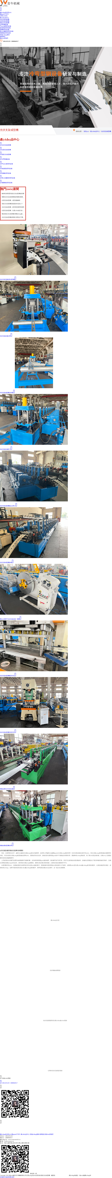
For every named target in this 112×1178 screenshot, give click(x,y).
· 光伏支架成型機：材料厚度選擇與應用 (12, 207)
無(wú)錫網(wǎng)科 (85, 1175)
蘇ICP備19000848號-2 (62, 1175)
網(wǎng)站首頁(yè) (5, 12)
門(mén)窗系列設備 (5, 26)
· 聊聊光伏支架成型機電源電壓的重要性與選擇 (13, 197)
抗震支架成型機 (4, 21)
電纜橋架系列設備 (5, 33)
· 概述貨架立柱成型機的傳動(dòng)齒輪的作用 (13, 214)
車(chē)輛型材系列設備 (6, 31)
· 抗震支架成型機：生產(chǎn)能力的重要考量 (13, 210)
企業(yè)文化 (3, 16)
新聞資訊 (2, 36)
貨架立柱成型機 (4, 23)
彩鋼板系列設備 (4, 29)
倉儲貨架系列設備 (5, 28)
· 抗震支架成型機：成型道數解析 (10, 200)
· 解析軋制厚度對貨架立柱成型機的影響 (12, 193)
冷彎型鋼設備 (4, 24)
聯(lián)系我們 (4, 38)
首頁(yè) (86, 131)
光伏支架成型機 (4, 19)
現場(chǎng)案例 (5, 35)
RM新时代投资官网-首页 (7, 1177)
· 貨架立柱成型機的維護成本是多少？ (12, 203)
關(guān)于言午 (4, 14)
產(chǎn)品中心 (4, 17)
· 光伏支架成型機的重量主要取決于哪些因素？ (13, 217)
